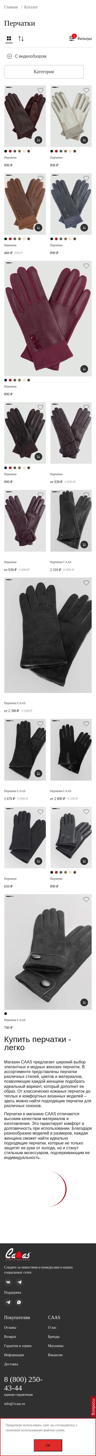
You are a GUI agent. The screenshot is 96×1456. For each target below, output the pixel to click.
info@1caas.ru (14, 1404)
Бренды (54, 1337)
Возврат (10, 1337)
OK (48, 1445)
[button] (9, 39)
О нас (52, 1327)
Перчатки (10, 157)
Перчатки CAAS (60, 562)
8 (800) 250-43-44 (23, 1383)
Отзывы (10, 1327)
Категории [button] (44, 71)
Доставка (11, 1364)
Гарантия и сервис (18, 1346)
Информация (14, 1355)
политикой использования (24, 1430)
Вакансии (55, 1355)
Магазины (56, 1346)
